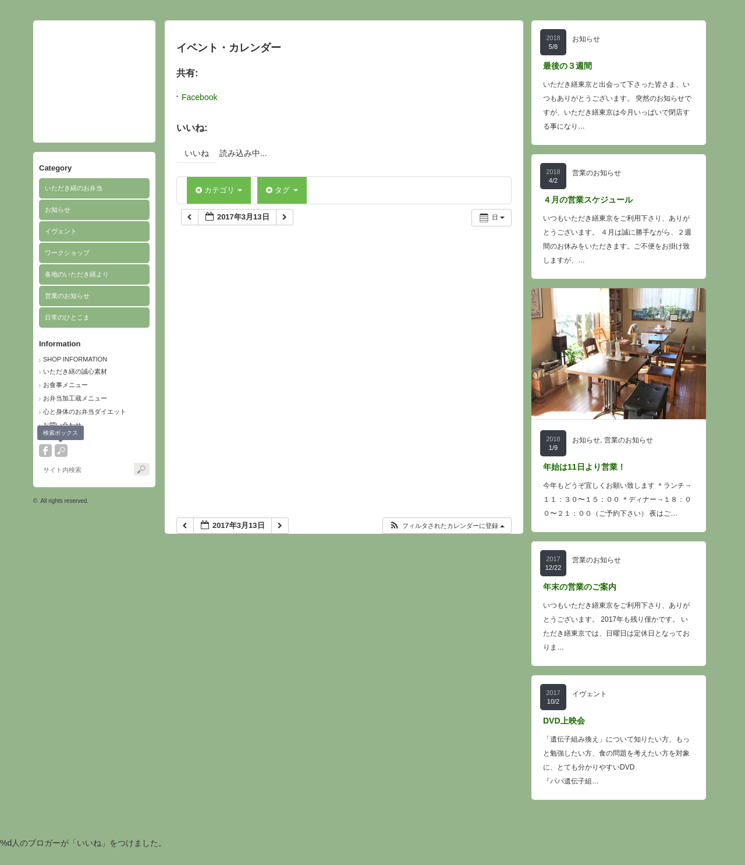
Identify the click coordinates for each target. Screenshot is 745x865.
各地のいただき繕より (77, 274)
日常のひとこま (67, 317)
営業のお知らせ (67, 295)
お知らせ (57, 209)
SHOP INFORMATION (75, 359)
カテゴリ (219, 190)
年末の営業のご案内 (579, 586)
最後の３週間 (567, 65)
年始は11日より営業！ (584, 467)
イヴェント (61, 231)
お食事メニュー (65, 384)
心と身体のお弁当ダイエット (84, 411)
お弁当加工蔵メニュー (75, 398)
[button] (446, 526)
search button (61, 450)
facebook (45, 450)
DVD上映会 (564, 720)
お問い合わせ (62, 424)
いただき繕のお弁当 (73, 188)
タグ (281, 190)
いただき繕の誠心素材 (75, 371)
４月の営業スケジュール (588, 199)
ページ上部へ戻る (721, 841)
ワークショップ (67, 252)
